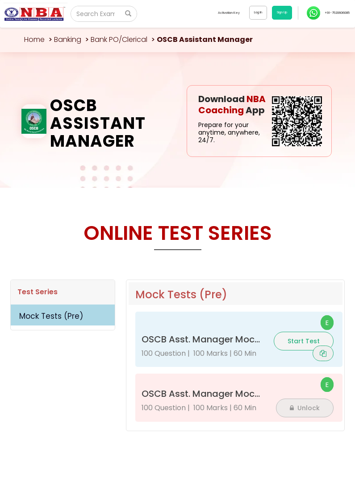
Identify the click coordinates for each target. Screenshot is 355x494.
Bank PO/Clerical (119, 39)
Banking (67, 39)
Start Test (304, 341)
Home (34, 39)
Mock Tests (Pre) (51, 316)
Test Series (37, 292)
